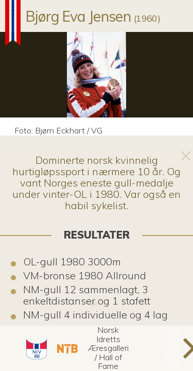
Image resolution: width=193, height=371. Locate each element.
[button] (35, 348)
